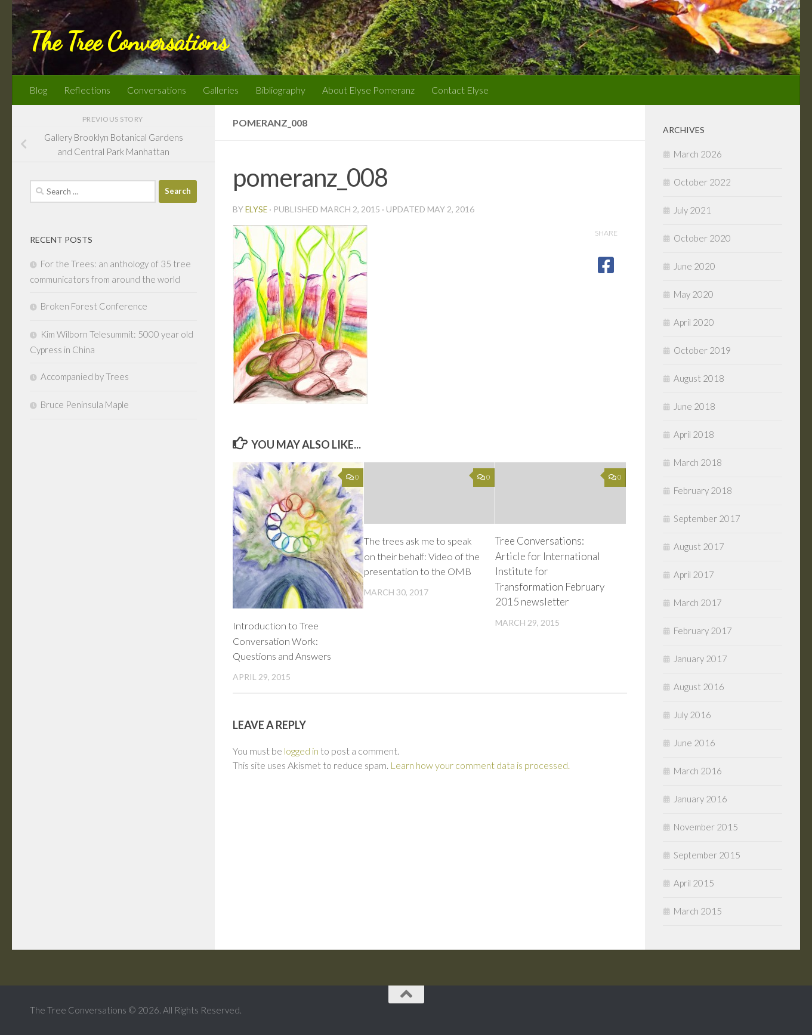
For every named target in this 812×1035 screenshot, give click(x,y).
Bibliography (280, 89)
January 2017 (700, 658)
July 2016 (692, 714)
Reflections (87, 89)
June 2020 (694, 266)
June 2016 (694, 742)
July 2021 (692, 210)
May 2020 (694, 294)
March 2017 (698, 602)
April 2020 (694, 322)
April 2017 (694, 574)
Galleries (221, 89)
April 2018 (694, 434)
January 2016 (700, 798)
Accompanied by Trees (85, 376)
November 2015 (706, 826)
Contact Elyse (460, 89)
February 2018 (703, 490)
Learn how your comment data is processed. (480, 765)
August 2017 (699, 546)
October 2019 (702, 350)
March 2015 (698, 911)
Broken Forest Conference (94, 306)
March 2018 (698, 462)
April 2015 (694, 883)
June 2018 (694, 406)
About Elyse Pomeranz (368, 89)
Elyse (256, 209)
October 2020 (702, 238)
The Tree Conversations (128, 41)
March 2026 (698, 154)
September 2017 (707, 518)
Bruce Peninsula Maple (85, 404)
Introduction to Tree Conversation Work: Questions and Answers (285, 640)
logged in (301, 750)
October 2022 (702, 182)
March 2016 (698, 770)
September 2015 (707, 854)
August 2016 (699, 686)
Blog (38, 89)
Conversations (156, 89)
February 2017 (703, 630)
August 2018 (699, 378)
